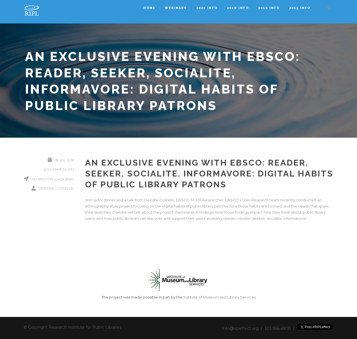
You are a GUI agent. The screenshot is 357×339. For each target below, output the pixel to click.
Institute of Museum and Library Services (219, 297)
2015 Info (299, 8)
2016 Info (269, 8)
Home (149, 8)
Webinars (176, 8)
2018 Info (238, 8)
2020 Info (207, 8)
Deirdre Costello (56, 188)
